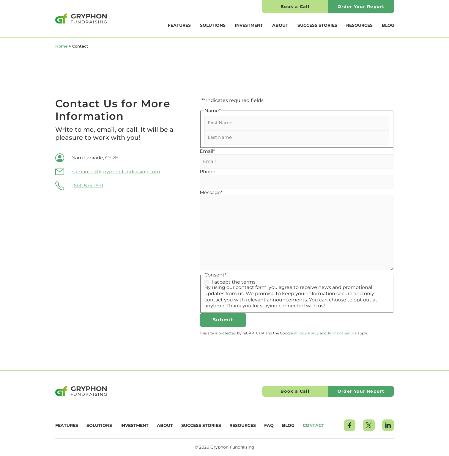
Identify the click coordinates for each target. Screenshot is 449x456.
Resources (359, 25)
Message (211, 192)
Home (61, 46)
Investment (249, 25)
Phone (207, 171)
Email (207, 151)
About (280, 25)
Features (179, 25)
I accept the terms (234, 282)
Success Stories (317, 25)
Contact (313, 425)
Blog (388, 25)
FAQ (269, 425)
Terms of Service (342, 333)
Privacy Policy (306, 333)
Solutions (213, 25)
